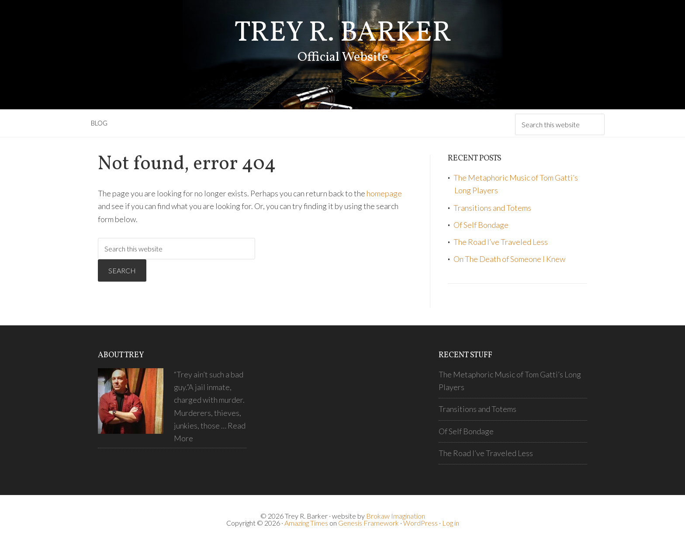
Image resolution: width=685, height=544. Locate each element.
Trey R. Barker (342, 33)
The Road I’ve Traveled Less (500, 242)
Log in (450, 523)
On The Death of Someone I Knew (509, 259)
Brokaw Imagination (395, 516)
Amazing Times (306, 523)
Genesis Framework (368, 523)
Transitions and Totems (492, 208)
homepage (384, 193)
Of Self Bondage (481, 225)
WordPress (420, 523)
